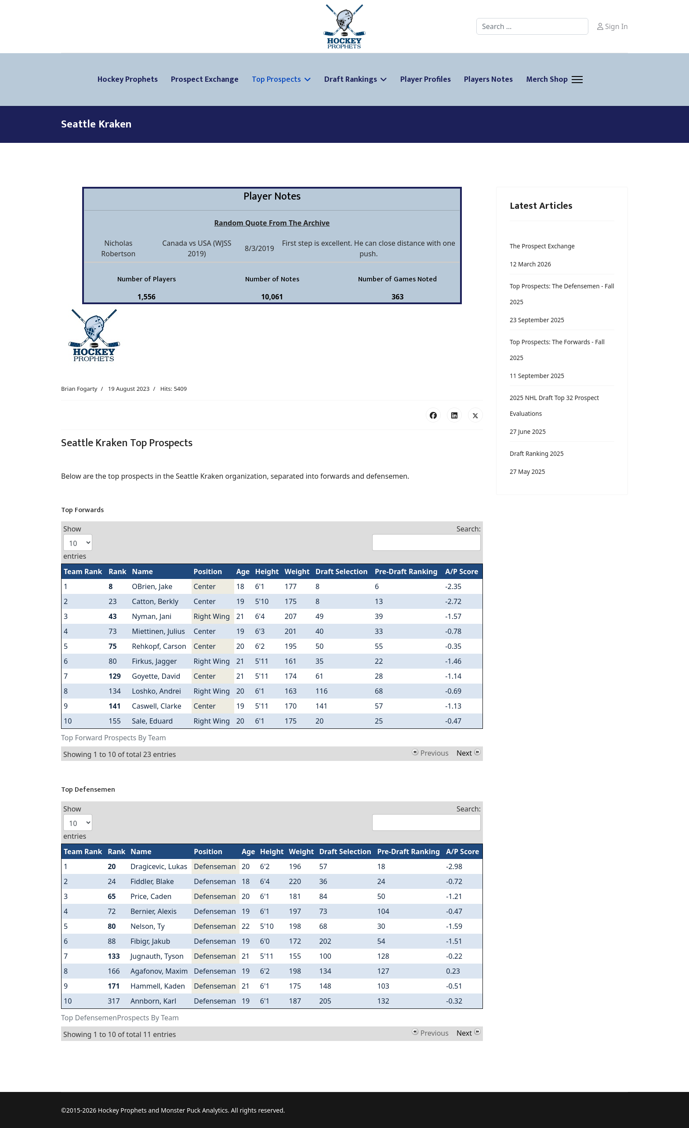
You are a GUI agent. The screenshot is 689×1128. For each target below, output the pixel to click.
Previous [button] (435, 752)
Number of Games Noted (397, 279)
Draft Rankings (350, 79)
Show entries (77, 542)
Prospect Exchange (205, 79)
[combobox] (532, 26)
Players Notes (488, 79)
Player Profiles (425, 79)
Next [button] (464, 752)
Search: (426, 537)
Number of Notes (272, 279)
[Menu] (577, 79)
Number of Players (146, 279)
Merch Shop (547, 79)
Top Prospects (276, 79)
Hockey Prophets (128, 79)
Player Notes (272, 196)
